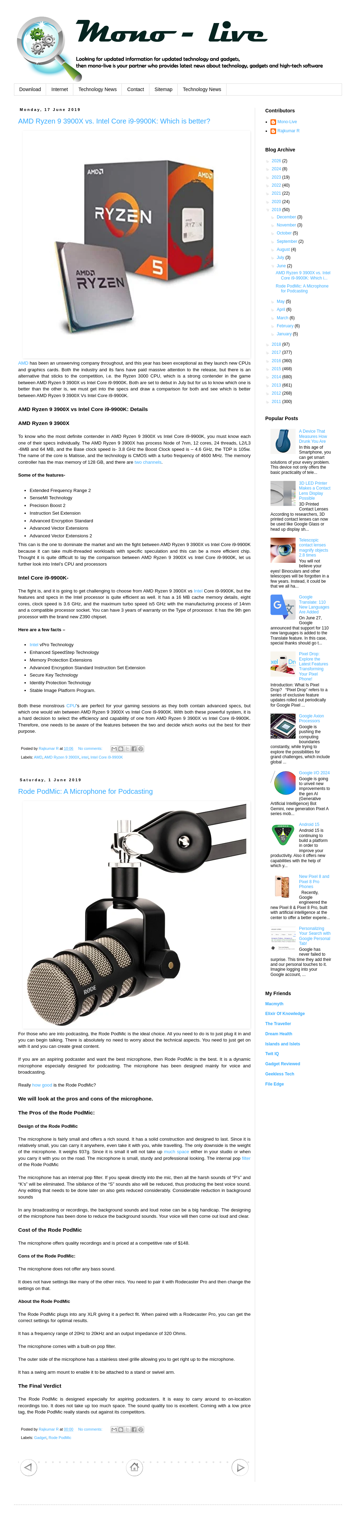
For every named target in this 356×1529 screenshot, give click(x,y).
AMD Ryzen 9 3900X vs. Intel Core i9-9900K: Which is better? (114, 121)
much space (176, 1151)
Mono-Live (287, 121)
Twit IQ (272, 1053)
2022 (277, 185)
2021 (277, 193)
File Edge (274, 1084)
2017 (277, 352)
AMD (23, 363)
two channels (148, 462)
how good (42, 1085)
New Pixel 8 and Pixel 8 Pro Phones (314, 881)
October (285, 233)
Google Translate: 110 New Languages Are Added (314, 604)
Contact (135, 89)
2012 (277, 393)
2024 (277, 168)
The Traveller (278, 1023)
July (281, 257)
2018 (277, 344)
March (283, 317)
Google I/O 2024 (314, 772)
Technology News (98, 89)
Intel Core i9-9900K (106, 757)
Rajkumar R (288, 130)
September (287, 241)
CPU (71, 705)
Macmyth (274, 1003)
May (281, 301)
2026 (277, 160)
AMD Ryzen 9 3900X (62, 757)
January (285, 333)
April (281, 309)
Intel (198, 591)
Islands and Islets (282, 1044)
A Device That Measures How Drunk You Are (313, 436)
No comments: (91, 748)
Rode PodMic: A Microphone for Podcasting (85, 791)
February (286, 325)
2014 (277, 376)
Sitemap (163, 89)
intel (84, 757)
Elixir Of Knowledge (285, 1013)
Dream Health (278, 1033)
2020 (277, 201)
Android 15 (309, 824)
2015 (277, 368)
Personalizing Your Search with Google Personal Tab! (315, 936)
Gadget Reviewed (282, 1063)
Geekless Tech (279, 1074)
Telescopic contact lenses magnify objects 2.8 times (313, 548)
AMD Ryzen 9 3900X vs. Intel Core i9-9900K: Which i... (303, 275)
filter (246, 1158)
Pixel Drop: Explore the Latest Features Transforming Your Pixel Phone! (313, 666)
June (282, 265)
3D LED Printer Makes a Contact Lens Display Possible (315, 491)
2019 (277, 209)
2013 (277, 385)
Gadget (40, 1437)
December (287, 217)
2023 (277, 177)
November (287, 225)
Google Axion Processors (311, 718)
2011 (277, 401)
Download (30, 89)
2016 (277, 360)
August (284, 249)
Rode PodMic (60, 1437)
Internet (59, 89)
